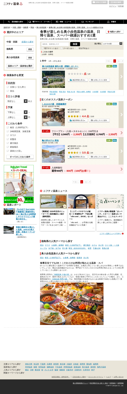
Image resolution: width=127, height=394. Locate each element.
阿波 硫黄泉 (54, 92)
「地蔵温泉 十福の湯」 (61, 274)
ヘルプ (108, 377)
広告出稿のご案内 (79, 377)
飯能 (56, 370)
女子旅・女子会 (54, 248)
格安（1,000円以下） (73, 245)
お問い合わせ (119, 377)
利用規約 (113, 383)
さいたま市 (48, 370)
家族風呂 (14, 147)
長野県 (82, 364)
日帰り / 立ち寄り (18, 87)
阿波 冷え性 (71, 92)
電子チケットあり (51, 48)
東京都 (62, 364)
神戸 (93, 370)
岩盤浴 (13, 139)
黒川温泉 (85, 367)
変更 (30, 49)
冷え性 (101, 245)
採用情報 (120, 383)
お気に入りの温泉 (100, 2)
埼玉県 (36, 364)
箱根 (35, 367)
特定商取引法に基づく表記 (99, 383)
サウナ (47, 245)
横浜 (27, 370)
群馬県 (56, 364)
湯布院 (93, 367)
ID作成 (121, 6)
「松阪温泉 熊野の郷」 (60, 279)
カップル (43, 248)
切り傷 (64, 248)
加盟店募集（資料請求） (61, 377)
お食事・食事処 (57, 245)
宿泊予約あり (84, 48)
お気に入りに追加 (100, 80)
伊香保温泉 (68, 367)
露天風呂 (86, 245)
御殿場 (62, 370)
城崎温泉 (50, 367)
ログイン (112, 6)
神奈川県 (28, 364)
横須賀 (37, 370)
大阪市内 (69, 370)
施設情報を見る (78, 80)
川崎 (32, 370)
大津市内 (86, 370)
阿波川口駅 (111, 92)
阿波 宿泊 (62, 92)
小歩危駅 (95, 92)
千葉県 (42, 364)
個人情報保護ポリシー (80, 383)
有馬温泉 (41, 367)
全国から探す (27, 42)
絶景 (89, 248)
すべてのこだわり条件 (20, 157)
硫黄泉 (79, 258)
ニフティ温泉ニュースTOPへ (110, 234)
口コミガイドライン (95, 377)
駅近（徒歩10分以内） (78, 248)
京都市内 (78, 370)
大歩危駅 (103, 92)
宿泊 (42, 245)
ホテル (94, 245)
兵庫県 (49, 364)
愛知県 (89, 364)
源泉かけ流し (16, 151)
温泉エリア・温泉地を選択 (20, 66)
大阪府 (69, 364)
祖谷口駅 (53, 94)
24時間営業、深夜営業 (20, 131)
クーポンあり (68, 48)
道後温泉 (77, 367)
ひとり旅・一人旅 (112, 245)
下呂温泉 (58, 367)
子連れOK (97, 248)
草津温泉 (28, 367)
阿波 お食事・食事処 (84, 92)
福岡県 (95, 364)
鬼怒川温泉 (101, 367)
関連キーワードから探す (14, 373)
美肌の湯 (105, 248)
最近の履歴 (116, 2)
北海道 (75, 364)
